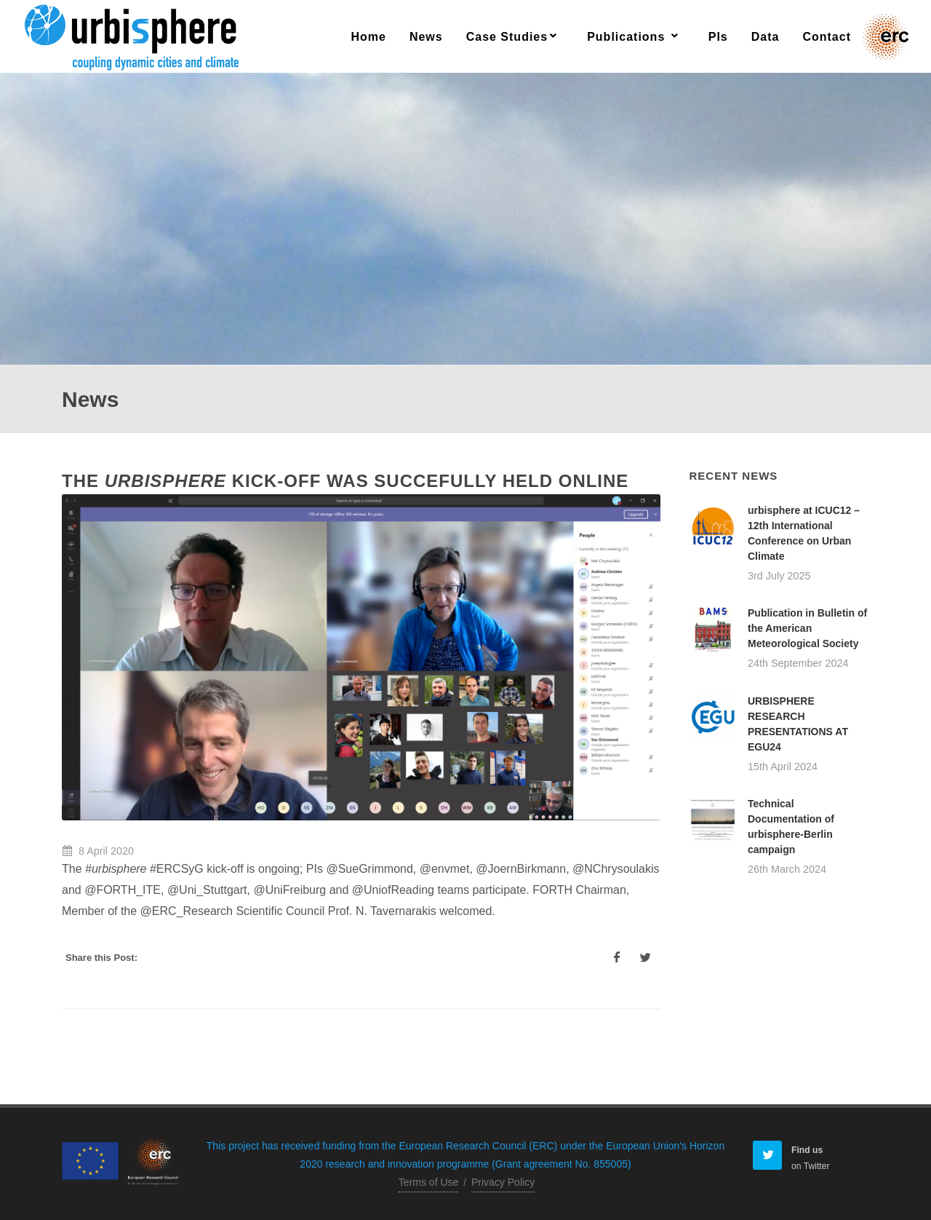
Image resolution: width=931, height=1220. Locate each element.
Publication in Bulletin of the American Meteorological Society (807, 628)
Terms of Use (428, 1182)
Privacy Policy (503, 1182)
